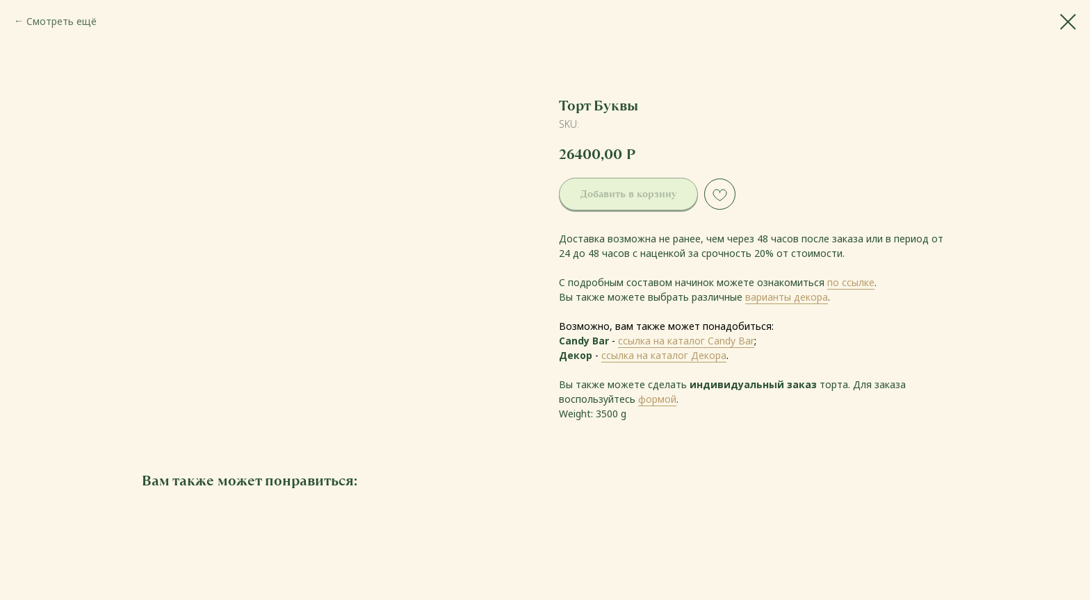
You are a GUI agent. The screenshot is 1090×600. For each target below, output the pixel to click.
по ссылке (851, 282)
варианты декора (786, 296)
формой (657, 399)
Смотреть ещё (61, 21)
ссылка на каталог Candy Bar (686, 340)
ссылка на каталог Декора (663, 355)
